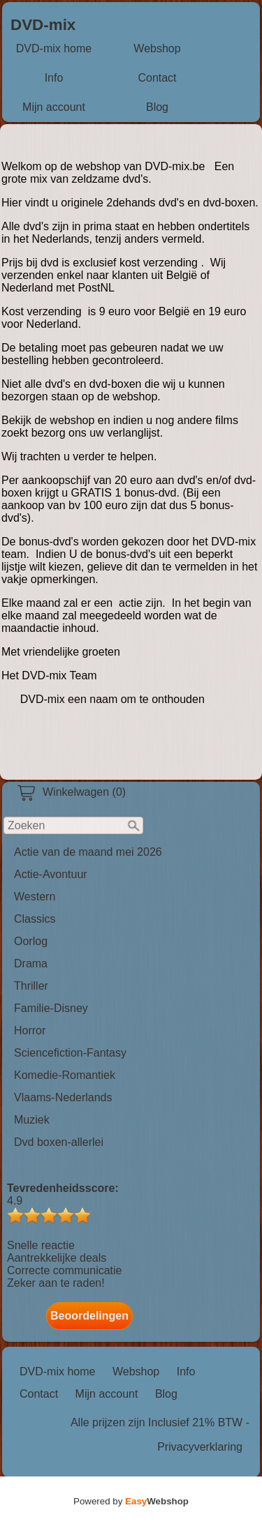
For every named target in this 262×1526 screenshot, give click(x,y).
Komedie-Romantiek (64, 1075)
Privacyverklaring (199, 1447)
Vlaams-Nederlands (63, 1097)
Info (54, 78)
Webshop (156, 48)
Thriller (31, 986)
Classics (35, 919)
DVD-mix (42, 24)
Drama (31, 963)
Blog (157, 107)
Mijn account (53, 107)
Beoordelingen (89, 1316)
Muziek (32, 1120)
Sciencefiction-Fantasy (70, 1053)
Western (34, 896)
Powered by (131, 1501)
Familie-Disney (51, 1008)
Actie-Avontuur (50, 874)
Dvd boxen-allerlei (58, 1142)
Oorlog (31, 941)
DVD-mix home (54, 48)
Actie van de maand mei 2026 (88, 852)
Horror (29, 1030)
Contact (157, 78)
